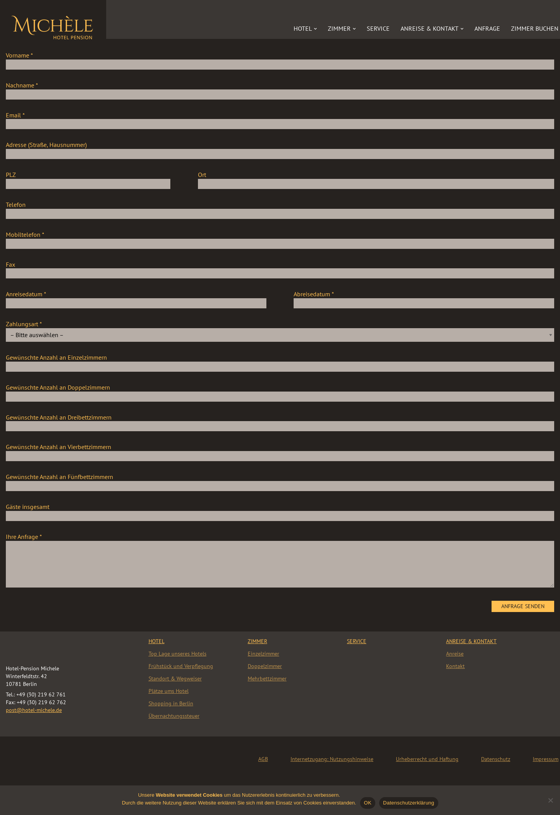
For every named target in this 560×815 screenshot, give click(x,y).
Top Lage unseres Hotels (177, 653)
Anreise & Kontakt (471, 641)
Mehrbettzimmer (267, 678)
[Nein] (550, 800)
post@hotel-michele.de (34, 710)
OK (367, 803)
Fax (280, 269)
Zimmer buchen (534, 28)
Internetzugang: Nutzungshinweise (331, 759)
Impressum (545, 759)
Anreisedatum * (136, 298)
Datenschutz (495, 759)
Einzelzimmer (263, 653)
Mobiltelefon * (280, 239)
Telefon (280, 209)
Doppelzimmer (265, 666)
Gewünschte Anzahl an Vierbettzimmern (280, 451)
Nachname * (280, 89)
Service (378, 28)
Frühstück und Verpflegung (181, 666)
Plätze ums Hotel (169, 690)
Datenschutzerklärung (408, 803)
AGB (263, 759)
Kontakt (455, 666)
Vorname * (280, 59)
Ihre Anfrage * (280, 561)
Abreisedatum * (424, 298)
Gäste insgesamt (280, 511)
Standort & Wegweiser (175, 678)
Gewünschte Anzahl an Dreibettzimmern (280, 421)
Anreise (455, 653)
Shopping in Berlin (171, 703)
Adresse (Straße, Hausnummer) (280, 149)
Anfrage (487, 28)
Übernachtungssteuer (174, 715)
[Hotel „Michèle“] (53, 25)
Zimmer (257, 641)
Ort (376, 179)
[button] (315, 28)
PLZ (88, 179)
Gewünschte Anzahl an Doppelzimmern (280, 392)
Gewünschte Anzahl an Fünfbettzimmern (280, 481)
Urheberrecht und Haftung (427, 759)
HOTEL (156, 641)
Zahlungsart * (280, 329)
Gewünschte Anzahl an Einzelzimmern (280, 362)
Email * (280, 119)
